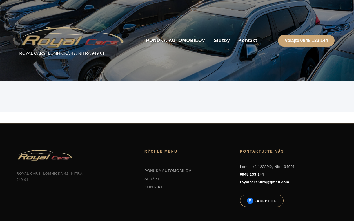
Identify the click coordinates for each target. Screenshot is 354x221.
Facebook (265, 201)
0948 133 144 (252, 174)
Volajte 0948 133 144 (306, 40)
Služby (222, 40)
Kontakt (248, 40)
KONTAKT (153, 187)
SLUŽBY (152, 179)
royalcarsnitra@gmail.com (264, 182)
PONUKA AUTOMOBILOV (175, 40)
